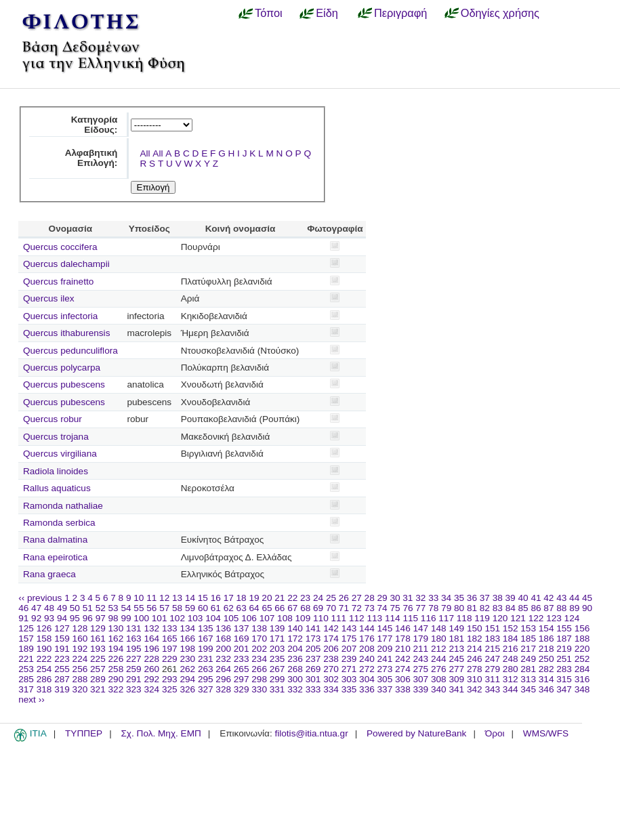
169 (241, 638)
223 (62, 659)
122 (536, 618)
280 (510, 669)
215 (492, 649)
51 (88, 608)
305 (385, 679)
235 (277, 659)
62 (229, 608)
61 (216, 608)
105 (231, 618)
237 (313, 659)
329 (241, 689)
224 (80, 659)
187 (564, 638)
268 (295, 669)
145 (385, 628)
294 (187, 679)
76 (407, 608)
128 (80, 628)
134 (187, 628)
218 (546, 649)
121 (518, 618)
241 (385, 659)
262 (187, 669)
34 (446, 598)
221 (26, 659)
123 (554, 618)
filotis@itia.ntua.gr (311, 733)
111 (339, 618)
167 (205, 638)
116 (428, 618)
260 (151, 669)
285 (26, 679)
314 (546, 679)
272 (367, 669)
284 (582, 669)
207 (349, 649)
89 (574, 608)
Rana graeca (49, 574)
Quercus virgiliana (60, 454)
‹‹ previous (40, 598)
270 (331, 669)
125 (26, 628)
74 (382, 608)
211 (421, 649)
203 (277, 649)
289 (98, 679)
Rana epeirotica (55, 557)
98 (113, 618)
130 (116, 628)
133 (170, 628)
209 (385, 649)
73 (370, 608)
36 (472, 598)
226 (116, 659)
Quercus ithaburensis (66, 333)
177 (385, 638)
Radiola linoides (55, 471)
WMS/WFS (546, 733)
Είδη (327, 13)
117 (446, 618)
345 (528, 689)
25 (331, 598)
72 (357, 608)
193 (98, 649)
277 (456, 669)
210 (403, 649)
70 (331, 608)
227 (134, 659)
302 (331, 679)
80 (459, 608)
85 (523, 608)
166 (187, 638)
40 (523, 598)
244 (439, 659)
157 (26, 638)
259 (134, 669)
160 (80, 638)
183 (492, 638)
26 (344, 598)
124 (572, 618)
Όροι (495, 733)
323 (134, 689)
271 (349, 669)
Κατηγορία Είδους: (94, 124)
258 (116, 669)
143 (349, 628)
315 (564, 679)
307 (421, 679)
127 (62, 628)
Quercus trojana (56, 437)
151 (492, 628)
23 (305, 598)
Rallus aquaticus (57, 488)
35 (459, 598)
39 (510, 598)
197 (170, 649)
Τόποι (269, 13)
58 (177, 608)
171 (277, 638)
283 (564, 669)
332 (295, 689)
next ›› (31, 699)
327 (205, 689)
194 (116, 649)
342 (474, 689)
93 (49, 618)
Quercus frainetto (58, 281)
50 (75, 608)
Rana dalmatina (55, 540)
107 (267, 618)
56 (151, 608)
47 (36, 608)
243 (421, 659)
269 (313, 669)
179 (421, 638)
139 (277, 628)
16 (216, 598)
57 (164, 608)
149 (456, 628)
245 (456, 659)
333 (313, 689)
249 (528, 659)
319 (62, 689)
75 (395, 608)
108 (285, 618)
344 (510, 689)
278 (474, 669)
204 (295, 649)
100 (141, 618)
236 (295, 659)
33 (433, 598)
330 (259, 689)
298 (259, 679)
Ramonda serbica (59, 523)
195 (134, 649)
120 (500, 618)
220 (582, 649)
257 (98, 669)
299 (277, 679)
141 (313, 628)
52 (101, 608)
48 (49, 608)
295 (205, 679)
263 (205, 669)
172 (295, 638)
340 (439, 689)
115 (410, 618)
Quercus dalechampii (66, 264)
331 (277, 689)
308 (439, 679)
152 (510, 628)
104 (213, 618)
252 (582, 659)
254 (44, 669)
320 (80, 689)
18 (241, 598)
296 (223, 679)
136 (223, 628)
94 (62, 618)
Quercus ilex (49, 298)
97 (101, 618)
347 (564, 689)
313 (528, 679)
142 (331, 628)
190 (44, 649)
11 (151, 598)
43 (561, 598)
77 (420, 608)
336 (367, 689)
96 (88, 618)
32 (420, 598)
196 (151, 649)
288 (80, 679)
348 (582, 689)
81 (472, 608)
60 (203, 608)
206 (331, 649)
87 (548, 608)
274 (403, 669)
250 (546, 659)
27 (357, 598)
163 (134, 638)
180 (439, 638)
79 (446, 608)
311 (492, 679)
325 (170, 689)
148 (439, 628)
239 (349, 659)
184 (510, 638)
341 (456, 689)
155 (564, 628)
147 (421, 628)
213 (456, 649)
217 (528, 649)
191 (62, 649)
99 (126, 618)
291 (134, 679)
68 (305, 608)
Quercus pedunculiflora (70, 351)
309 (456, 679)
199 (205, 649)
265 (241, 669)
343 (492, 689)
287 (62, 679)
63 (241, 608)
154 (546, 628)
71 (344, 608)
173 (313, 638)
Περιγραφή (400, 13)
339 (421, 689)
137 (241, 628)
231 (205, 659)
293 (170, 679)
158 (44, 638)
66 (279, 608)
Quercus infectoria (60, 316)
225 (98, 659)
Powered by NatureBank (416, 733)
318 (44, 689)
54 (126, 608)
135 (205, 628)
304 (367, 679)
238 (331, 659)
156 (582, 628)
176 (367, 638)
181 (456, 638)
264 (223, 669)
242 (403, 659)
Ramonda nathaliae (63, 506)
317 (26, 689)
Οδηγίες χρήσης (500, 13)
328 (223, 689)
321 (98, 689)
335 (349, 689)
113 (374, 618)
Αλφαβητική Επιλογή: (91, 158)
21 (279, 598)
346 (546, 689)
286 (44, 679)
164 (151, 638)
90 (587, 608)
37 (485, 598)
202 (259, 649)
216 (510, 649)
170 (259, 638)
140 (295, 628)
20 (267, 598)
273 (385, 669)
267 (277, 669)
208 (367, 649)
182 (474, 638)
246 (474, 659)
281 (528, 669)
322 (116, 689)
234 (259, 659)
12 (164, 598)
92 (36, 618)
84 (510, 608)
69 (318, 608)
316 (582, 679)
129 (98, 628)
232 (223, 659)
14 (190, 598)
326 (187, 689)
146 (403, 628)
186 (546, 638)
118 (464, 618)
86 (536, 608)
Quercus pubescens (64, 384)
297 (241, 679)
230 (187, 659)
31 (407, 598)
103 (195, 618)
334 (331, 689)
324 (151, 689)
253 (26, 669)
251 (564, 659)
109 (303, 618)
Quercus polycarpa (61, 367)
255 (62, 669)
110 (321, 618)
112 (357, 618)
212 (439, 649)
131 (134, 628)
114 (392, 618)
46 (23, 608)
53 (113, 608)
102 (177, 618)
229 (170, 659)
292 (151, 679)
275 (421, 669)
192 (80, 649)
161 (98, 638)
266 (259, 669)
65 (267, 608)
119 (482, 618)
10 (138, 598)
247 (492, 659)
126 (44, 628)
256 (80, 669)
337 (385, 689)
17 (229, 598)
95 (75, 618)
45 (587, 598)
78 (433, 608)
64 (254, 608)
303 (349, 679)
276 (439, 669)
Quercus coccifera (60, 247)
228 (151, 659)
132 (151, 628)
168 (223, 638)
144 (367, 628)
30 (395, 598)
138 (259, 628)
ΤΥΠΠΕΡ (83, 733)
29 (382, 598)
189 (26, 649)
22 (292, 598)
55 (138, 608)
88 (561, 608)
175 (349, 638)
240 (367, 659)
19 (254, 598)
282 (546, 669)
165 (170, 638)
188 (582, 638)
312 (510, 679)
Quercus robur (52, 419)
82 (485, 608)
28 (370, 598)
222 (44, 659)
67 (292, 608)
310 (474, 679)
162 (116, 638)
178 (403, 638)
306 (403, 679)
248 (510, 659)
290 (116, 679)
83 (498, 608)
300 (295, 679)
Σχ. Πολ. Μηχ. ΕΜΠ (161, 733)
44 (574, 598)
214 (474, 649)
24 (318, 598)
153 (528, 628)
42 (548, 598)
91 (23, 618)
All (145, 153)
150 (474, 628)
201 (241, 649)
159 (62, 638)
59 (190, 608)
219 (564, 649)
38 (498, 598)
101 (159, 618)
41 (536, 598)
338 (403, 689)
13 (177, 598)
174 (331, 638)
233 (241, 659)
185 (528, 638)
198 (187, 649)
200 (223, 649)
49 (62, 608)
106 (249, 618)
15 (203, 598)
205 (313, 649)
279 (492, 669)
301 (313, 679)
